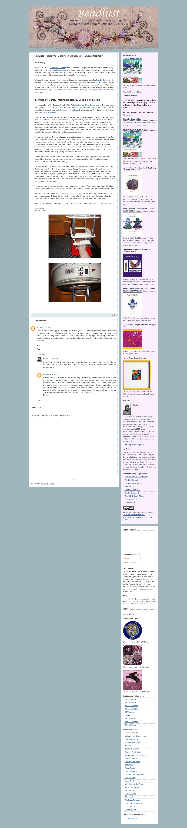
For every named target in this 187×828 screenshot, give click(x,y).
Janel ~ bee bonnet (132, 787)
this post (126, 441)
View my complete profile (134, 445)
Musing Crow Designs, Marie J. (136, 755)
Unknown (47, 374)
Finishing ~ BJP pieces (133, 483)
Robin (45, 359)
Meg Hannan (129, 790)
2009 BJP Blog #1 (131, 722)
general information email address (65, 110)
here (112, 203)
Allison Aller (129, 765)
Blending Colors (130, 486)
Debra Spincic (130, 806)
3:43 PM (47, 327)
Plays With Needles (132, 739)
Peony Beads (130, 768)
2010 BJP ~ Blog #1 (132, 718)
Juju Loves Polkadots (132, 800)
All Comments (130, 563)
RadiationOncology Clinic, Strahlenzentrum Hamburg (90, 105)
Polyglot (40, 327)
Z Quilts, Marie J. (131, 758)
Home (74, 479)
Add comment (37, 407)
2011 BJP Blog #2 (131, 709)
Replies (42, 354)
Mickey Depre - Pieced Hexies (136, 736)
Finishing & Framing (132, 480)
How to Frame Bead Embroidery (136, 477)
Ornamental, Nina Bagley (134, 803)
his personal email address (46, 112)
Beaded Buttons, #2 (132, 493)
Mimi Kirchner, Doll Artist (134, 784)
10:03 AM (54, 374)
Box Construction (131, 499)
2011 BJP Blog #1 (131, 706)
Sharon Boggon (130, 810)
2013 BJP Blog (130, 699)
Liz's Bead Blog (130, 794)
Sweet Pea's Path (131, 733)
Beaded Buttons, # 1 (132, 490)
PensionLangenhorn (68, 147)
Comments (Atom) (47, 484)
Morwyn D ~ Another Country (135, 774)
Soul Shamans (130, 778)
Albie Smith (129, 797)
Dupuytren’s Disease (57, 68)
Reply (39, 349)
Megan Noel (129, 781)
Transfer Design (130, 502)
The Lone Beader (131, 771)
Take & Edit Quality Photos (134, 496)
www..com (132, 818)
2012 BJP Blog (130, 702)
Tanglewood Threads (132, 742)
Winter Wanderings (132, 749)
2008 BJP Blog (130, 725)
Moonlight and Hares (132, 762)
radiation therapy (60, 70)
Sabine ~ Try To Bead (133, 752)
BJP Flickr (128, 715)
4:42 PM (55, 359)
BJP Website (129, 712)
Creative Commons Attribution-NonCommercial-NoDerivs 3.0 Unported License (137, 517)
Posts (127, 558)
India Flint (128, 746)
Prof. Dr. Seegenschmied (105, 80)
